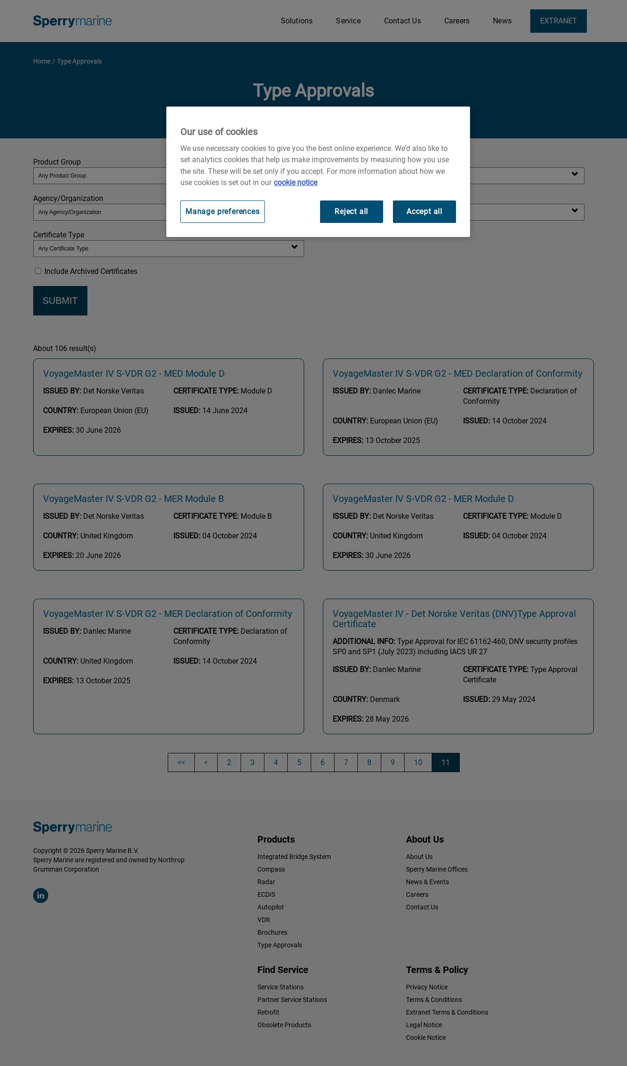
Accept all (424, 211)
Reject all (351, 211)
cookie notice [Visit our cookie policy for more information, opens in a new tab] (295, 182)
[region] (318, 172)
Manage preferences (222, 211)
